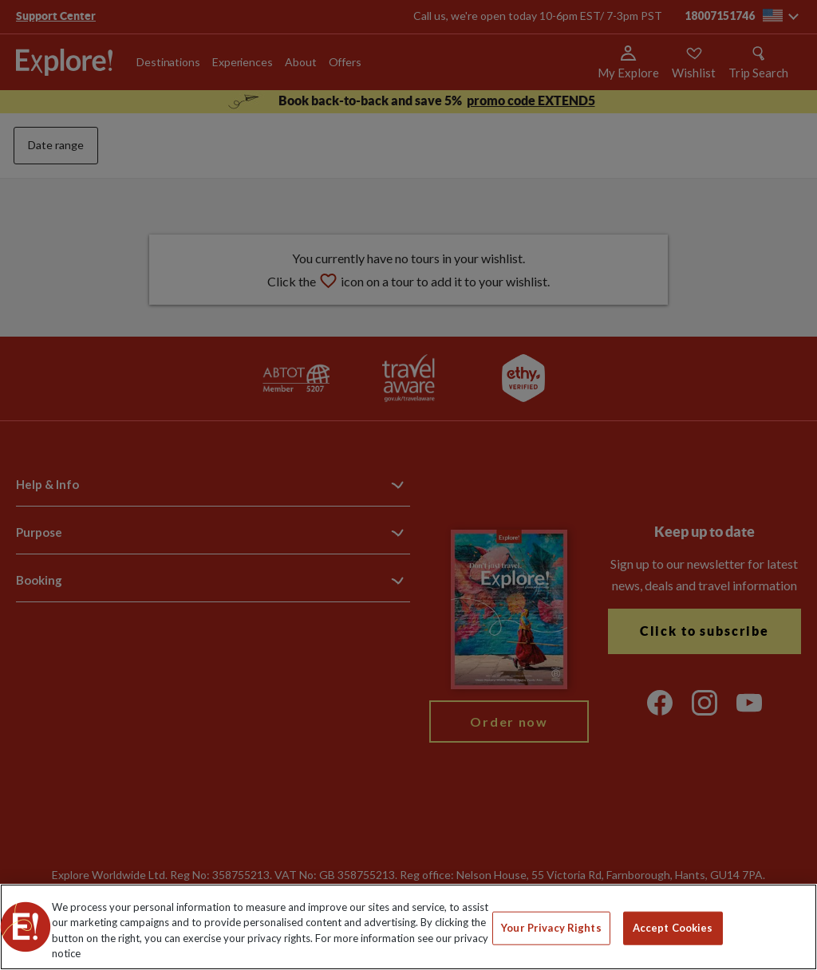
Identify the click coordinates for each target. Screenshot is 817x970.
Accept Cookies (673, 927)
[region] (408, 927)
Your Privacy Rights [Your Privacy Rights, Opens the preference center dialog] (551, 927)
